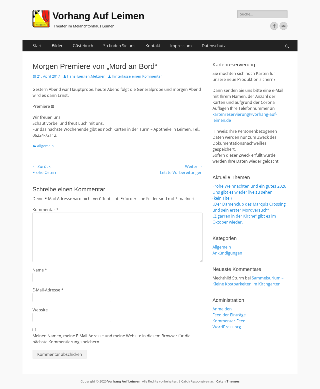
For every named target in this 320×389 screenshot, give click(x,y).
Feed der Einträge (229, 315)
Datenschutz (214, 45)
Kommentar (45, 209)
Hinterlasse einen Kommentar (137, 76)
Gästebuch (83, 45)
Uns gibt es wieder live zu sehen (242, 192)
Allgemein (45, 145)
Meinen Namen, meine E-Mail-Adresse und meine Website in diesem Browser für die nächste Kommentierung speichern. (111, 339)
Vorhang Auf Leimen (98, 16)
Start (37, 45)
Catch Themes (228, 381)
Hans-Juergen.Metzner (86, 76)
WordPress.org (226, 327)
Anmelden (222, 309)
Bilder (57, 45)
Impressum (181, 45)
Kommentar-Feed (229, 321)
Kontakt (153, 45)
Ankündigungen (227, 253)
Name (39, 270)
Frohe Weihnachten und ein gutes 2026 (249, 186)
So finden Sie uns (119, 45)
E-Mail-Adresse (48, 290)
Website (40, 310)
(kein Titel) (222, 198)
